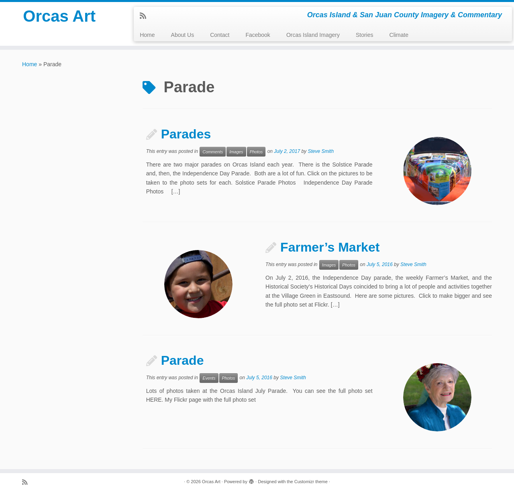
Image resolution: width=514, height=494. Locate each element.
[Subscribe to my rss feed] (145, 16)
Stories (364, 35)
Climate (399, 35)
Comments (212, 151)
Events (208, 378)
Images (236, 151)
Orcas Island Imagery (313, 35)
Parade (182, 360)
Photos (256, 151)
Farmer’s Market (329, 247)
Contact (219, 35)
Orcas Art (59, 16)
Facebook (257, 35)
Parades (186, 134)
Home (147, 35)
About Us (182, 35)
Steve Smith (321, 151)
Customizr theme (311, 481)
